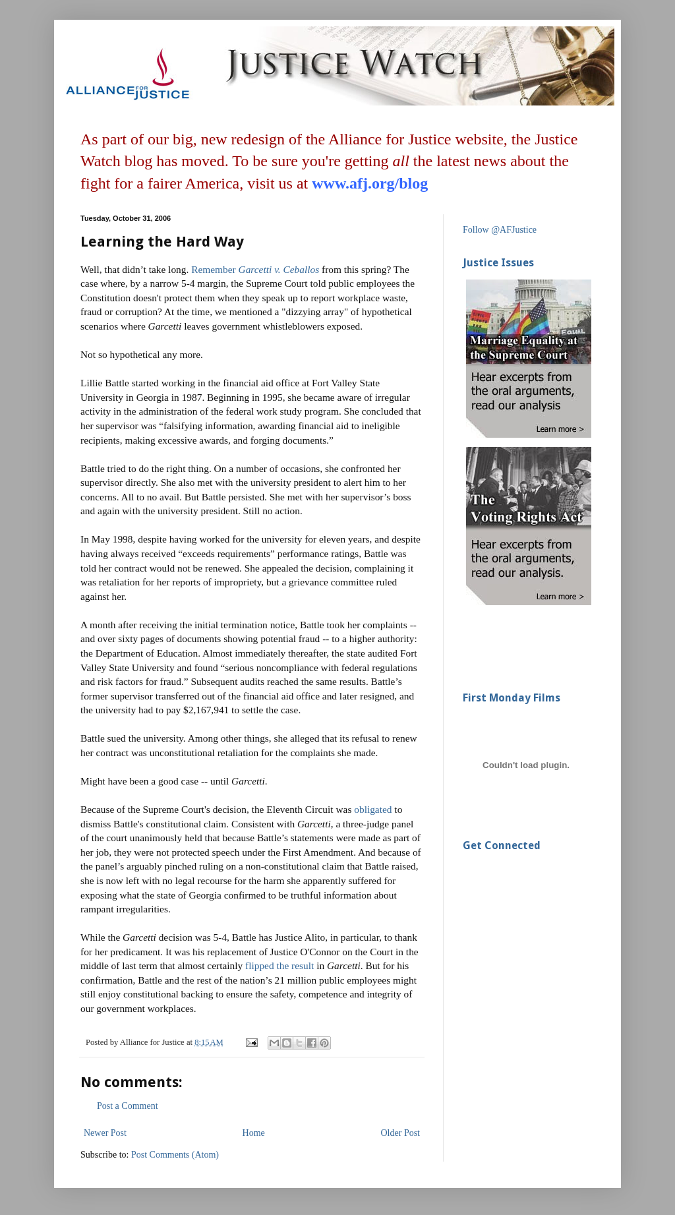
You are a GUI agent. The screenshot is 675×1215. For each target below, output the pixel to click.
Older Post (401, 1133)
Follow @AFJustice (500, 230)
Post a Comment (127, 1106)
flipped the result (279, 965)
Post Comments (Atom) (175, 1155)
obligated (373, 809)
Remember (213, 269)
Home (254, 1133)
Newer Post (105, 1133)
